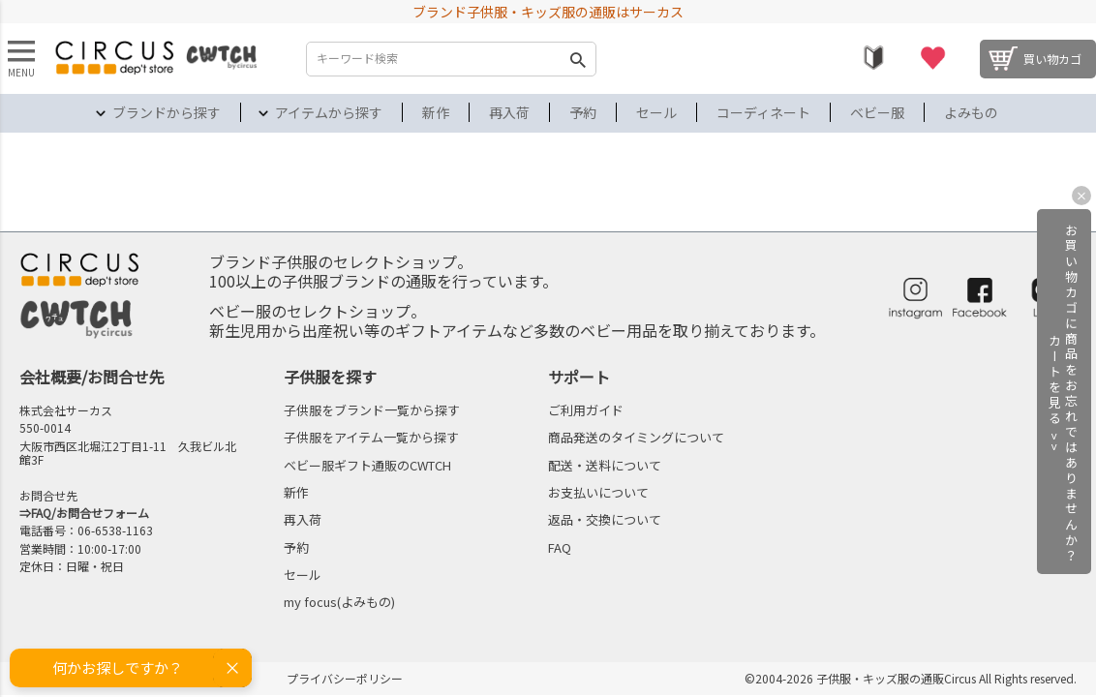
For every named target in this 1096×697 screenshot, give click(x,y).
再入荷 (509, 112)
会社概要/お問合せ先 (92, 376)
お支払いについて (598, 492)
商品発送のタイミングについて (636, 437)
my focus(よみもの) (339, 601)
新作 (435, 112)
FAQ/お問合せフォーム (90, 512)
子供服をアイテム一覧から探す (371, 437)
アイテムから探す (328, 112)
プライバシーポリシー (345, 678)
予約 (582, 112)
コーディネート (763, 112)
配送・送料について (604, 465)
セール (656, 112)
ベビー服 (877, 112)
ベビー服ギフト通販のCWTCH (367, 465)
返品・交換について (604, 519)
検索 (577, 59)
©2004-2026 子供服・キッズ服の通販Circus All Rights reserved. (911, 678)
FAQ (559, 547)
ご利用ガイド (586, 410)
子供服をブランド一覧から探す (372, 410)
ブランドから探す (166, 112)
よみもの (971, 112)
